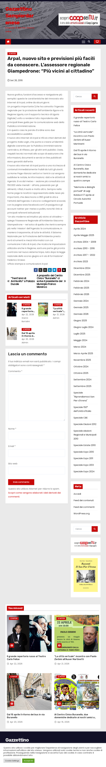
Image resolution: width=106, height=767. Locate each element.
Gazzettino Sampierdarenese (19, 16)
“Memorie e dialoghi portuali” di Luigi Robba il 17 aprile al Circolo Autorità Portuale (84, 195)
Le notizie (12, 54)
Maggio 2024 (80, 340)
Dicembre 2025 (82, 274)
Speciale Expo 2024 (84, 471)
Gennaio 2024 (81, 300)
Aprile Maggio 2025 (84, 235)
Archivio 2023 (81, 261)
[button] (90, 42)
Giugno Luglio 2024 (84, 327)
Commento (15, 371)
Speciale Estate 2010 (85, 445)
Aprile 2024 (80, 228)
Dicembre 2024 (82, 268)
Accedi (77, 493)
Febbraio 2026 (81, 294)
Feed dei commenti (84, 507)
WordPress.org (82, 513)
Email (12, 446)
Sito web (12, 463)
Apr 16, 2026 (63, 717)
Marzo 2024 (80, 346)
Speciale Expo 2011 (83, 458)
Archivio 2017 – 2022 (84, 255)
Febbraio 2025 (81, 287)
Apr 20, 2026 (28, 339)
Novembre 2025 (82, 360)
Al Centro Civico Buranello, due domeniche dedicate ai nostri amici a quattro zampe (85, 172)
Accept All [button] (28, 760)
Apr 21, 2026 (59, 314)
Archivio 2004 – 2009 (85, 241)
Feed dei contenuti (84, 500)
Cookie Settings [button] (12, 760)
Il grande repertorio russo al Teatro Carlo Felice (85, 121)
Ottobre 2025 (81, 373)
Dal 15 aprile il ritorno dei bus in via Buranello (85, 154)
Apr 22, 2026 (28, 314)
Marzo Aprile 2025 (83, 353)
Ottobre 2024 (81, 366)
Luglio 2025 (79, 333)
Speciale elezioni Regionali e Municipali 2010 (85, 434)
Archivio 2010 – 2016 (84, 248)
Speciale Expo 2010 (84, 451)
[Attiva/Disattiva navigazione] (83, 42)
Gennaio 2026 (81, 314)
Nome (12, 428)
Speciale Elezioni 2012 (85, 424)
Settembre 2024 (83, 379)
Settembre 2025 (82, 386)
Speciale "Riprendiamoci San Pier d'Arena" (84, 396)
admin (26, 342)
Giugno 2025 (80, 320)
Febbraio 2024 (81, 281)
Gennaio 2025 (81, 307)
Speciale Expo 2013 (84, 465)
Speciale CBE (81, 417)
